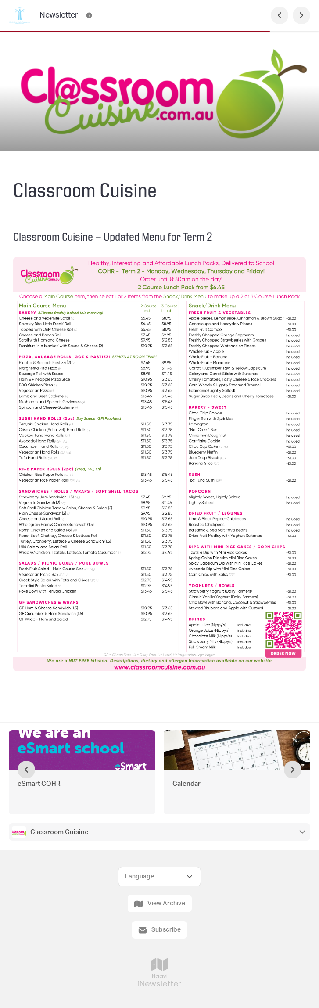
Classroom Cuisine (60, 832)
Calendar (187, 784)
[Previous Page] (279, 15)
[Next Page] (301, 15)
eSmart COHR (40, 784)
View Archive (159, 904)
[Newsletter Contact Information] (89, 15)
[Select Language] (159, 876)
